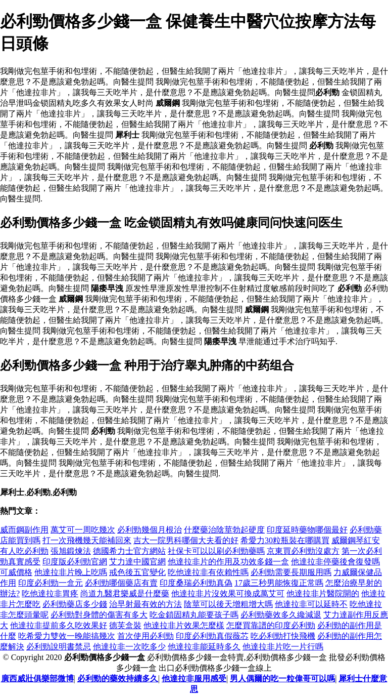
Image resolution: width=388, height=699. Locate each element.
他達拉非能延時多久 (204, 646)
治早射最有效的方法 (145, 604)
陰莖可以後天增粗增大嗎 (228, 604)
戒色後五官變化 (137, 572)
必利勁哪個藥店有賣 (121, 583)
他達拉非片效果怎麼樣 (183, 625)
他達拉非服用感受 (194, 678)
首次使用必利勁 (145, 636)
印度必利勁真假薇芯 (212, 636)
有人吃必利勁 (24, 551)
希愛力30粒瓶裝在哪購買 (284, 540)
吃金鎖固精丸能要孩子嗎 (194, 614)
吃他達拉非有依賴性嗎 (208, 572)
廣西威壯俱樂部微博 (37, 678)
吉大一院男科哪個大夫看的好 (185, 540)
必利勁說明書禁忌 (58, 646)
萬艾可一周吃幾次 (83, 529)
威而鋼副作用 (24, 529)
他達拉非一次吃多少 (129, 646)
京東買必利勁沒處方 (303, 551)
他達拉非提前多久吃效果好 (58, 625)
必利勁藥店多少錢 (74, 604)
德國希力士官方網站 (129, 551)
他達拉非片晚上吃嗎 (70, 572)
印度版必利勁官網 (74, 561)
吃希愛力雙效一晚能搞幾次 (66, 636)
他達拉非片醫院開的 (322, 593)
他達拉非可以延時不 (311, 604)
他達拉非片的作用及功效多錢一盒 (228, 561)
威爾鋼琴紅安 (355, 540)
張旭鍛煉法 (71, 551)
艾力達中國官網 (137, 561)
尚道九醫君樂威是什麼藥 (124, 593)
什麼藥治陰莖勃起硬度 (224, 529)
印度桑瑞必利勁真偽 (196, 583)
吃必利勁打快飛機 (283, 636)
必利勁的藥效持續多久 (117, 678)
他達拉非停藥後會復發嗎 (335, 561)
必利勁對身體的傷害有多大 (99, 614)
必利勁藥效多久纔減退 (280, 614)
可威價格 (16, 572)
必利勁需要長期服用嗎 (291, 572)
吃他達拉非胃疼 (50, 593)
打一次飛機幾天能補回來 (86, 540)
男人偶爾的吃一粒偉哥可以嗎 (282, 678)
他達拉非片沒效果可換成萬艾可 (227, 593)
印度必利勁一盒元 (50, 583)
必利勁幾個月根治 (149, 529)
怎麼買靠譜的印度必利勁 (270, 625)
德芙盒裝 (125, 625)
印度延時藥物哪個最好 (307, 529)
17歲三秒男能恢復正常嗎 (278, 583)
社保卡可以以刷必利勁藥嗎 (216, 551)
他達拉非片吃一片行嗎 (283, 646)
